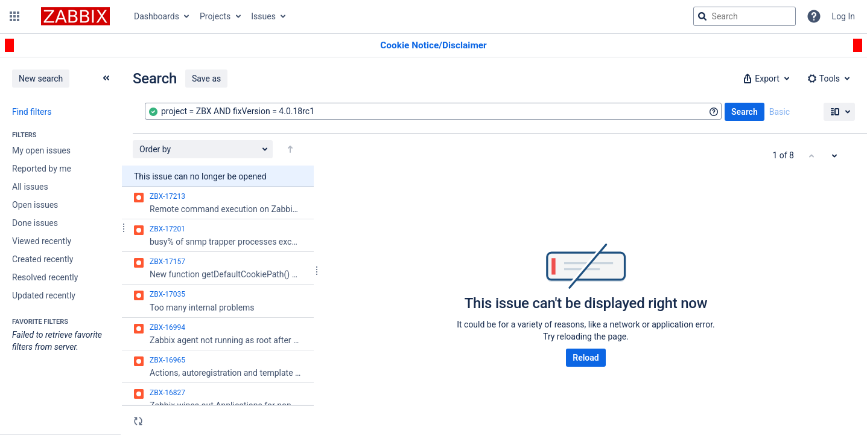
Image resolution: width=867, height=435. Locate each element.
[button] (14, 16)
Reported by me (41, 168)
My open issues (41, 150)
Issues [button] (263, 16)
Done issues (35, 223)
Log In (843, 16)
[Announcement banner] (433, 45)
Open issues (35, 205)
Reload (586, 357)
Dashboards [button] (156, 16)
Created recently (42, 259)
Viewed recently (41, 241)
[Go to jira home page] (75, 16)
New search (41, 78)
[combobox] (433, 111)
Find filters (31, 112)
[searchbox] (744, 16)
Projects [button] (215, 16)
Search (744, 112)
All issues (30, 187)
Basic (779, 112)
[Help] (814, 16)
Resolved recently (45, 277)
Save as (206, 78)
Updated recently (43, 295)
